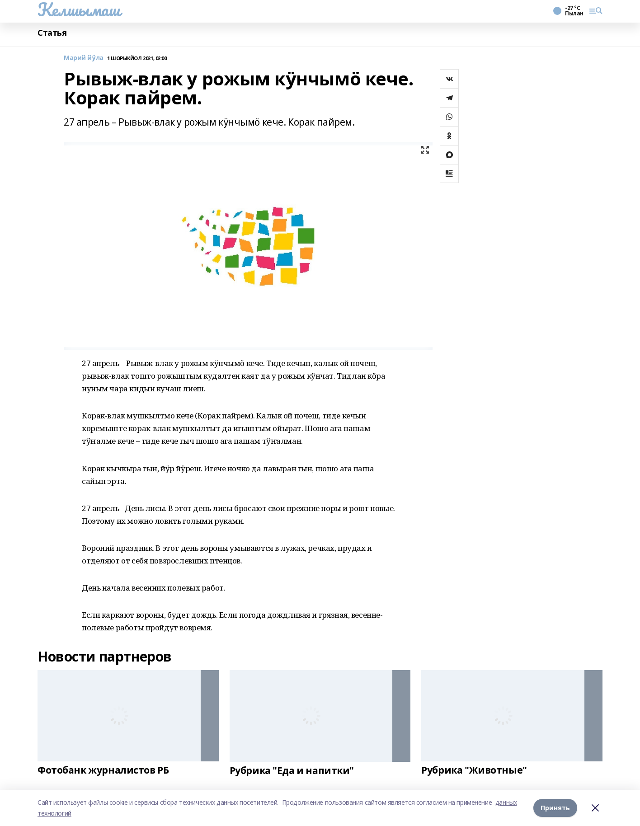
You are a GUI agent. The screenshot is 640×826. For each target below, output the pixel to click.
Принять (555, 807)
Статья (52, 33)
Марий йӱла (84, 58)
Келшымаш (79, 9)
